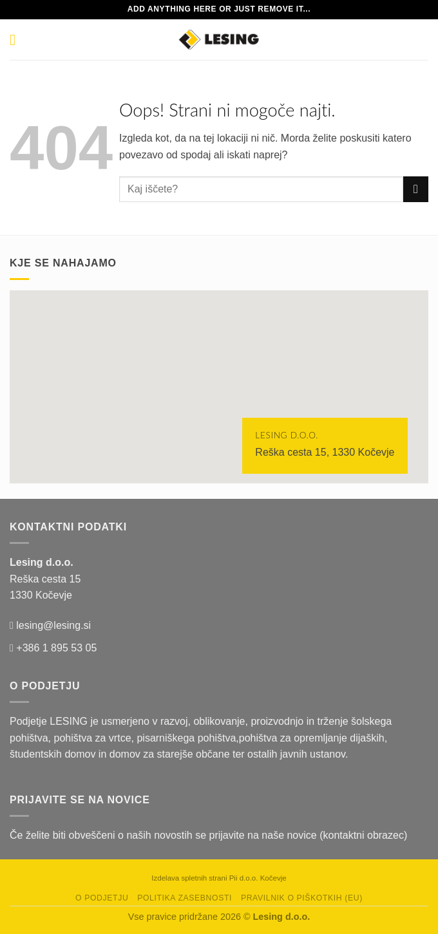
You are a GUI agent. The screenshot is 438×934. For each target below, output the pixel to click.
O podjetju (101, 897)
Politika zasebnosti (184, 897)
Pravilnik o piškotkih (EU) (302, 897)
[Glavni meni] (17, 39)
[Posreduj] (415, 188)
